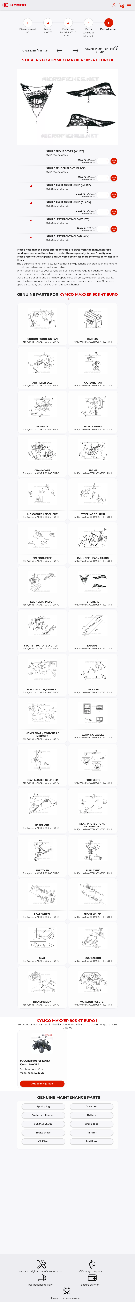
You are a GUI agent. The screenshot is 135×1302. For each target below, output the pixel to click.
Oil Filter (43, 1141)
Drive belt (91, 1106)
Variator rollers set (43, 1115)
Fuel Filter (91, 1141)
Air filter (92, 1132)
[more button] (107, 161)
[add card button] (114, 161)
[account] (114, 5)
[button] (116, 47)
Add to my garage (42, 1083)
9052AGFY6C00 (43, 1124)
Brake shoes (43, 1132)
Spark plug (43, 1106)
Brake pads (91, 1124)
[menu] (129, 5)
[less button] (99, 161)
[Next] (75, 51)
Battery (91, 1115)
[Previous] (59, 51)
